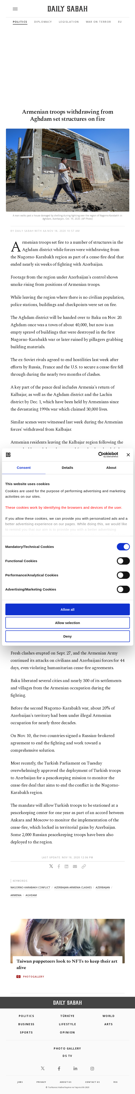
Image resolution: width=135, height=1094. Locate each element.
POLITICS (26, 1016)
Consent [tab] (24, 467)
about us (65, 1082)
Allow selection (67, 623)
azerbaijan (103, 887)
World (109, 1016)
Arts (108, 1024)
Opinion (67, 1032)
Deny (67, 636)
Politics (20, 21)
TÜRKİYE (67, 1016)
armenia (16, 895)
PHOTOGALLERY (33, 976)
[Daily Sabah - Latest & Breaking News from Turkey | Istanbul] (67, 9)
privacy (41, 1082)
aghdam (31, 895)
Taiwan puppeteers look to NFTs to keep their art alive (66, 964)
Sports (26, 1032)
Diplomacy (43, 21)
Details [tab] (67, 467)
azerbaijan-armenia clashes (73, 887)
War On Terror (98, 21)
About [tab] (111, 467)
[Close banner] (128, 454)
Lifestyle (67, 1024)
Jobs (20, 1082)
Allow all (67, 609)
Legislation (69, 21)
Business (26, 1024)
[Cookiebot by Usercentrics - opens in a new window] (98, 455)
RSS (116, 1082)
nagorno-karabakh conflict (30, 887)
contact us (92, 1082)
